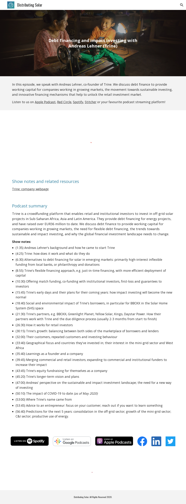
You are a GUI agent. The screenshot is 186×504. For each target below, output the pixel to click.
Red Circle (64, 102)
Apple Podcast (45, 102)
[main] (93, 43)
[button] (181, 5)
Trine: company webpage (30, 189)
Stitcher (90, 102)
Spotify (78, 102)
